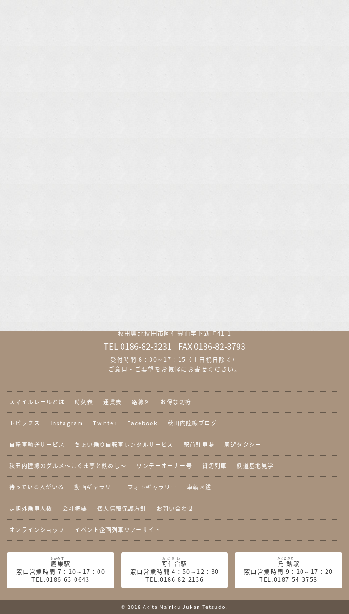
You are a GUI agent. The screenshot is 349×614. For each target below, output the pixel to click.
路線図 (141, 402)
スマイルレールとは (37, 402)
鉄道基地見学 (255, 466)
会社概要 (75, 508)
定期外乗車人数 (30, 508)
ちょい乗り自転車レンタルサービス (124, 444)
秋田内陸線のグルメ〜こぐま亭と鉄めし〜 (68, 466)
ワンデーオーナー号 (164, 466)
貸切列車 (214, 466)
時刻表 (84, 402)
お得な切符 (175, 402)
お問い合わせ (175, 508)
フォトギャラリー (152, 487)
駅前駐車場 (199, 444)
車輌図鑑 (199, 487)
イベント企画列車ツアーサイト (118, 530)
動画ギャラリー (95, 487)
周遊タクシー (242, 444)
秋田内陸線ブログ (192, 423)
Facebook (142, 423)
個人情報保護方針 (121, 508)
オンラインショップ (37, 530)
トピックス (24, 423)
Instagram (66, 423)
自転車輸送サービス (37, 444)
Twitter (105, 423)
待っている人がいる (36, 487)
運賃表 (112, 402)
